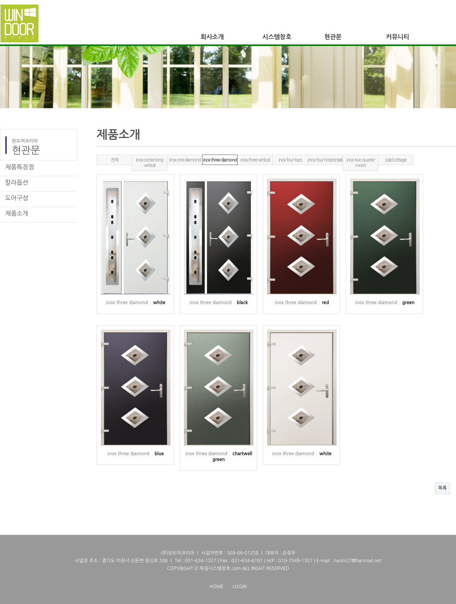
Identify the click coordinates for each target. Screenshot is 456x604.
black (242, 302)
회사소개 (212, 37)
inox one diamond (185, 160)
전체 (114, 160)
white (159, 302)
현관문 (333, 37)
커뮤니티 (397, 37)
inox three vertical (255, 160)
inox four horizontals (325, 160)
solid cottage (395, 160)
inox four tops (290, 160)
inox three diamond (220, 160)
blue (159, 453)
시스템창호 (276, 37)
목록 (442, 488)
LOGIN (240, 586)
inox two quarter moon (360, 163)
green (408, 302)
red (325, 302)
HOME (216, 586)
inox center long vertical (149, 163)
